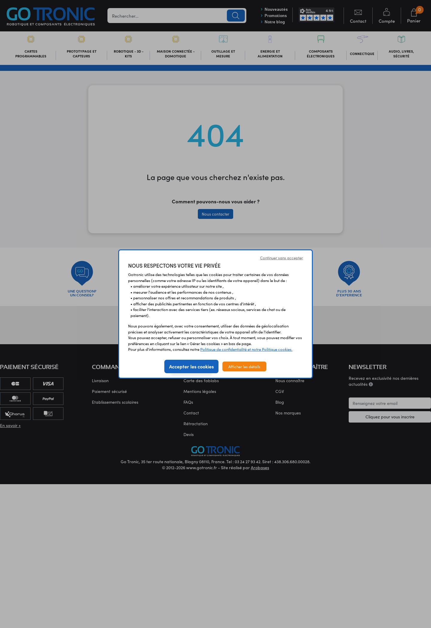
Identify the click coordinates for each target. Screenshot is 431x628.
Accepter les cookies (191, 366)
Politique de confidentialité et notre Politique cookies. (246, 349)
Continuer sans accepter (281, 257)
